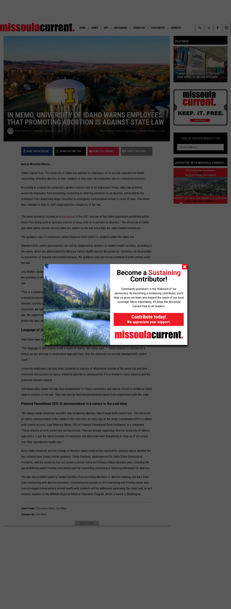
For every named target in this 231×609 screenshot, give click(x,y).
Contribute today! (148, 319)
